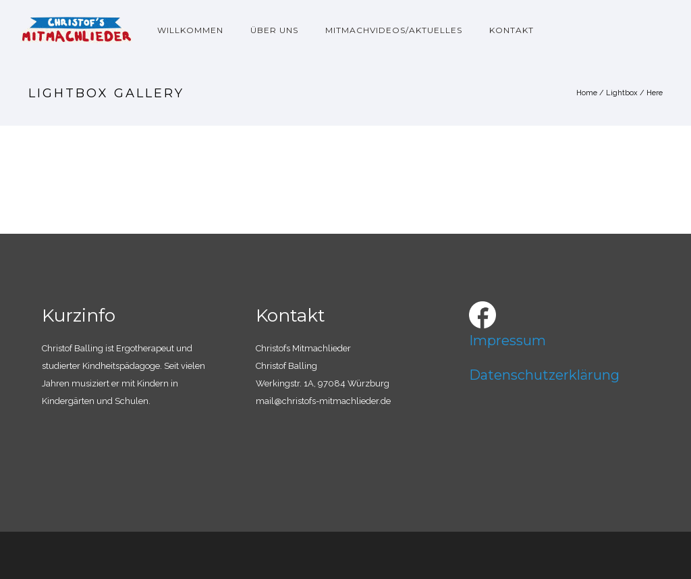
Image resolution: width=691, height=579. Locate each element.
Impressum (507, 340)
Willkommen (190, 30)
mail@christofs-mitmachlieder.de (323, 401)
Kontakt (511, 30)
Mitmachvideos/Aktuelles (393, 30)
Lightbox (622, 93)
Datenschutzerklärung (544, 375)
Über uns (274, 30)
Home (586, 93)
